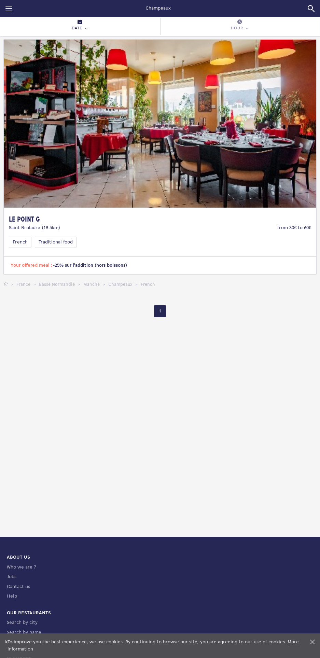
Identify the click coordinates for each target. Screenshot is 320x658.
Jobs (11, 576)
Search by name (24, 632)
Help (12, 596)
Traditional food (56, 242)
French (20, 242)
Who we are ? (21, 567)
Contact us (18, 586)
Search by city (22, 622)
